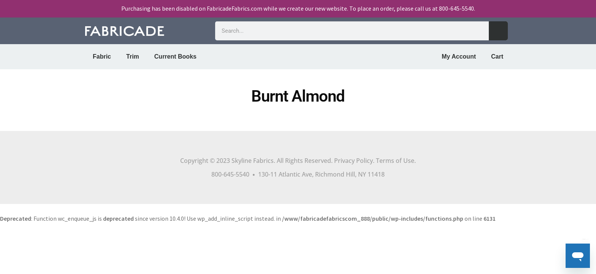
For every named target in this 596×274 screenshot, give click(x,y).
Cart (497, 56)
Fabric (102, 56)
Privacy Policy (353, 160)
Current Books (175, 56)
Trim (132, 56)
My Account (459, 56)
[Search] (498, 30)
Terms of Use (395, 160)
